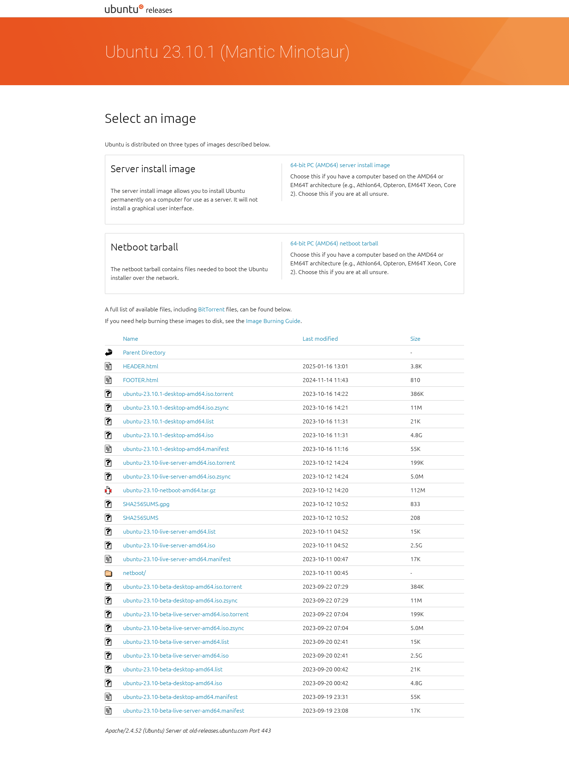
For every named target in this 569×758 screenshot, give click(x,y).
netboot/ (134, 572)
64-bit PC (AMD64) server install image (340, 165)
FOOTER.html (140, 380)
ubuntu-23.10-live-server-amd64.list (169, 531)
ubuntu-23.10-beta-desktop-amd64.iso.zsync (180, 600)
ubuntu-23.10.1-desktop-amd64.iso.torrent (178, 393)
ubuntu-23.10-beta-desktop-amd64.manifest (180, 696)
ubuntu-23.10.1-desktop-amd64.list (168, 421)
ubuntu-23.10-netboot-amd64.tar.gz (169, 490)
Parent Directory (144, 352)
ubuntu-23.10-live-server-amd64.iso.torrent (179, 462)
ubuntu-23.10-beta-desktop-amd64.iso (172, 683)
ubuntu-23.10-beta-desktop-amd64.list (172, 669)
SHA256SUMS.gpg (146, 504)
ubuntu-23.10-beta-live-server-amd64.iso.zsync (183, 628)
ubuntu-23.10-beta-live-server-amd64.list (176, 641)
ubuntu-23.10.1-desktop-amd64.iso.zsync (176, 407)
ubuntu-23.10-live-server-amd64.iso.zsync (176, 476)
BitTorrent (211, 309)
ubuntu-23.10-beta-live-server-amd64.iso (176, 655)
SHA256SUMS (140, 517)
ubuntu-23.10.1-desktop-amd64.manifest (176, 449)
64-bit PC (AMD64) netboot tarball (334, 243)
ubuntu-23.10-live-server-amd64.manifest (177, 559)
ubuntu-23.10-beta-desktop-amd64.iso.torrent (182, 586)
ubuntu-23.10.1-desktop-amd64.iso (168, 435)
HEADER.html (140, 366)
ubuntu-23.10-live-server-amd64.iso (169, 545)
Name (130, 338)
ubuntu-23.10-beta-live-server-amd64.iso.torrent (186, 614)
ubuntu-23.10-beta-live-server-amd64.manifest (183, 710)
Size (415, 338)
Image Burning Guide (273, 321)
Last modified (320, 338)
